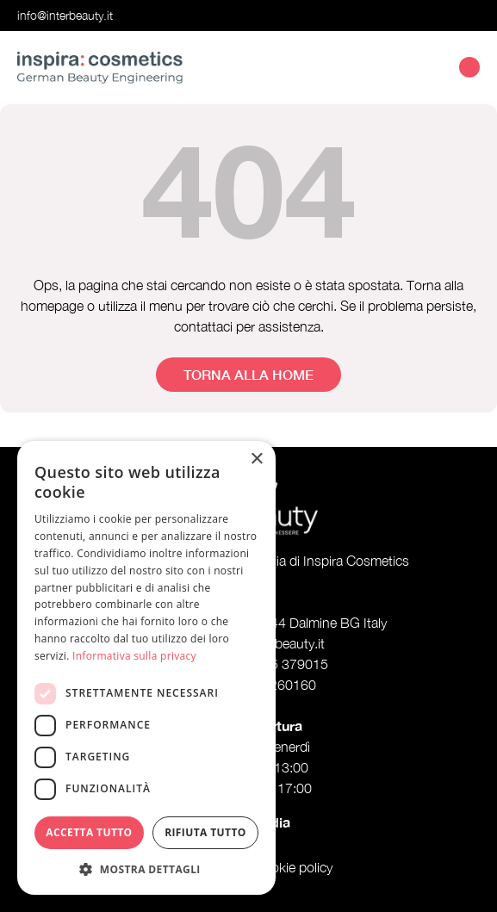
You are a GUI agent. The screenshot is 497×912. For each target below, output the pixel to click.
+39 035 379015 (277, 664)
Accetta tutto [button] (89, 832)
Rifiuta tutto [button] (205, 832)
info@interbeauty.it (65, 15)
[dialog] (146, 668)
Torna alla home (248, 374)
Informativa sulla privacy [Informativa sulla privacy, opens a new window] (134, 655)
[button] (146, 869)
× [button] (256, 459)
